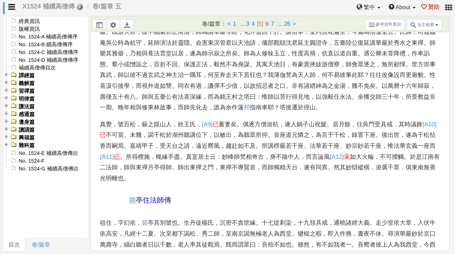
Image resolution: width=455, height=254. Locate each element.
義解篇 (27, 83)
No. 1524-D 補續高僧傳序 (48, 60)
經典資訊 (29, 21)
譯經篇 (27, 75)
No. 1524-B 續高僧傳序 (46, 44)
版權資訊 (29, 29)
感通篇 (27, 114)
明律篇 (27, 99)
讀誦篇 (27, 130)
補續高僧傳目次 (37, 68)
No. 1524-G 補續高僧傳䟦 (49, 168)
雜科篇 (27, 145)
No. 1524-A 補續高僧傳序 (48, 37)
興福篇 (27, 137)
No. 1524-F (31, 161)
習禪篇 (27, 91)
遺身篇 (27, 122)
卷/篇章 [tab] (41, 245)
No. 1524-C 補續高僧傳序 (48, 52)
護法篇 (27, 106)
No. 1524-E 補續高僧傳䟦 (48, 153)
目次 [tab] (14, 245)
